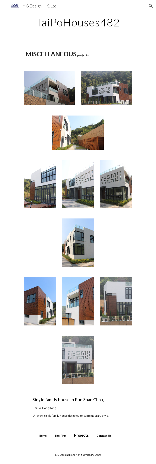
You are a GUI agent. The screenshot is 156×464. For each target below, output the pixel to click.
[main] (78, 22)
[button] (5, 6)
